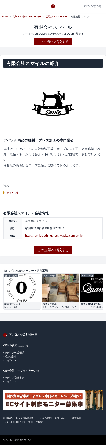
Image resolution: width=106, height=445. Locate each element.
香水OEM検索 (35, 422)
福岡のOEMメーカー (56, 16)
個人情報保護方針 (25, 418)
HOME (5, 16)
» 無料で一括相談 (13, 352)
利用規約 (8, 418)
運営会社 (76, 418)
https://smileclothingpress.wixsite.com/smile (54, 235)
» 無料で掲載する (13, 377)
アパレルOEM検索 (20, 334)
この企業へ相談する (53, 41)
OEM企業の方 (92, 6)
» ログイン (9, 360)
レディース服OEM (33, 33)
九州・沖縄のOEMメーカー (27, 16)
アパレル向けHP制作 (14, 422)
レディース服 (11, 192)
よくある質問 (45, 418)
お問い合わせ (62, 418)
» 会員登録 (9, 356)
